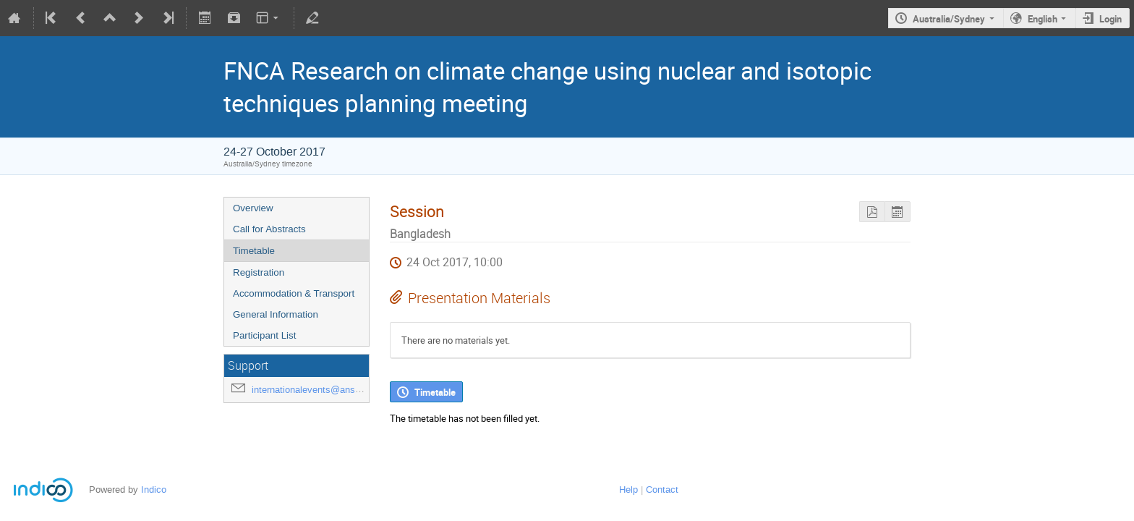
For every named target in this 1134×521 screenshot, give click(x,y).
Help (628, 489)
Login (1110, 18)
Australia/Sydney (949, 18)
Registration (258, 272)
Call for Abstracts (269, 229)
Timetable (254, 250)
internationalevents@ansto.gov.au (322, 390)
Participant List (264, 335)
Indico (153, 489)
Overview (253, 208)
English (1042, 18)
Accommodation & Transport (293, 293)
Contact (662, 489)
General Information (275, 314)
